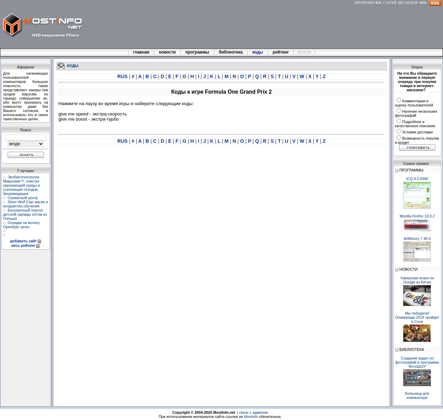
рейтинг (281, 52)
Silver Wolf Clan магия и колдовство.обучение (25, 204)
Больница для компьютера (417, 395)
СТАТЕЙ (389, 2)
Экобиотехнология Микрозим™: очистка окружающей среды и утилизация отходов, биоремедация (21, 185)
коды (257, 52)
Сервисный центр (23, 198)
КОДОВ (411, 2)
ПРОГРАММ (364, 2)
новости (167, 52)
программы (197, 52)
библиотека (231, 52)
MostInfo (251, 416)
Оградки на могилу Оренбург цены (21, 225)
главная (141, 52)
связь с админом (253, 412)
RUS (123, 76)
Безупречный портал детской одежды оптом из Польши (25, 214)
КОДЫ (73, 65)
